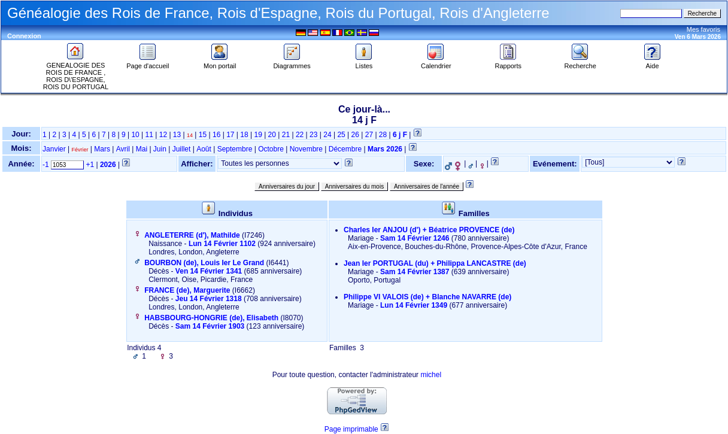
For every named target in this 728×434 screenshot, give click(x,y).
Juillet (181, 149)
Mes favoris (703, 29)
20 (272, 134)
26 (355, 134)
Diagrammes (291, 62)
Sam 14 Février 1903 (209, 326)
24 (327, 134)
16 (216, 134)
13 (177, 134)
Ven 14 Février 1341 (208, 271)
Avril (123, 149)
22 (300, 134)
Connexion (24, 36)
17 (230, 134)
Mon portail (220, 62)
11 (149, 134)
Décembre (345, 149)
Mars (102, 149)
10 (135, 134)
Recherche (580, 62)
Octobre (271, 149)
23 (313, 134)
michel (430, 375)
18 (244, 134)
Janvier (54, 149)
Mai (141, 149)
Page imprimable (351, 429)
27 (369, 134)
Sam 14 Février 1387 (414, 272)
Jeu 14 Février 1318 (208, 299)
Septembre (235, 149)
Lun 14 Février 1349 (413, 305)
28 (383, 134)
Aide (652, 62)
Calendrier (436, 62)
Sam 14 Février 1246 (414, 238)
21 (286, 134)
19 (258, 134)
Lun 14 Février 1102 (222, 243)
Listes (364, 62)
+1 (90, 164)
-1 (46, 164)
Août (203, 149)
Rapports (508, 62)
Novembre (306, 149)
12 (163, 134)
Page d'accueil (147, 62)
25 (341, 134)
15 (203, 134)
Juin (159, 149)
